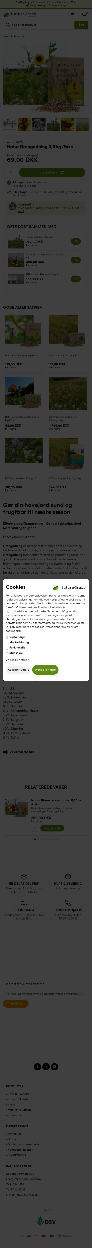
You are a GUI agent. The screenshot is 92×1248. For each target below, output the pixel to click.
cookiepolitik (13, 630)
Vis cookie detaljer (17, 659)
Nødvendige (17, 637)
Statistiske (16, 653)
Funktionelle (17, 647)
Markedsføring (19, 642)
